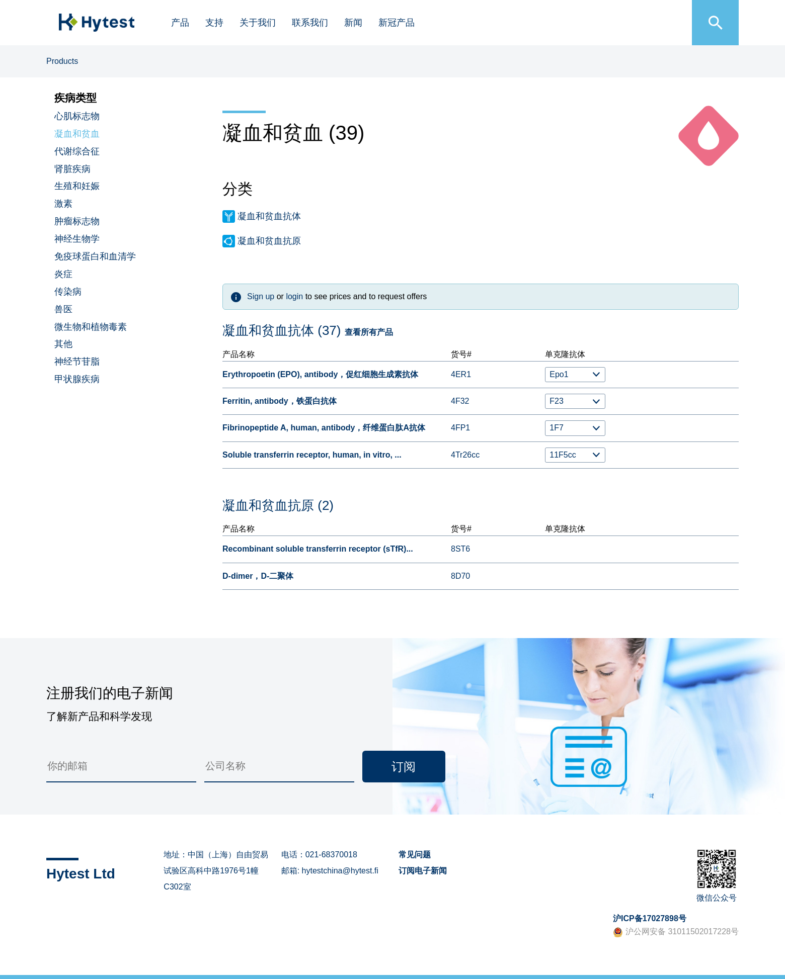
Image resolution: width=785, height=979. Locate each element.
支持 (214, 23)
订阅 (403, 766)
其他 (63, 344)
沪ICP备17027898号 (649, 918)
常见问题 (415, 854)
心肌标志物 (77, 116)
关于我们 (258, 23)
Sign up (260, 296)
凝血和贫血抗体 (269, 216)
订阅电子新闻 (423, 870)
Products (62, 61)
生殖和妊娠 (77, 186)
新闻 (353, 23)
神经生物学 (77, 239)
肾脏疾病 (72, 169)
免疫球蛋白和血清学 (95, 256)
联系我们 (310, 23)
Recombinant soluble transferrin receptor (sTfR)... (317, 549)
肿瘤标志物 (77, 221)
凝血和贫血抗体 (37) (281, 330)
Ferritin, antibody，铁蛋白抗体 (279, 401)
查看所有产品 (369, 332)
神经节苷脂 (77, 362)
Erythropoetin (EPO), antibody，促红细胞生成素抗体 (320, 374)
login (294, 296)
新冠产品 (396, 23)
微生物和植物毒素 (90, 327)
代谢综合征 (77, 151)
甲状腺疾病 (77, 379)
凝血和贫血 (77, 134)
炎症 (63, 274)
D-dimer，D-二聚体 (257, 576)
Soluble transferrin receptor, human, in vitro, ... (312, 455)
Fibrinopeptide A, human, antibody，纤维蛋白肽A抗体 (323, 427)
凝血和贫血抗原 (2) (278, 505)
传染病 (68, 292)
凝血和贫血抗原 (269, 241)
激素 (63, 204)
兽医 (63, 309)
